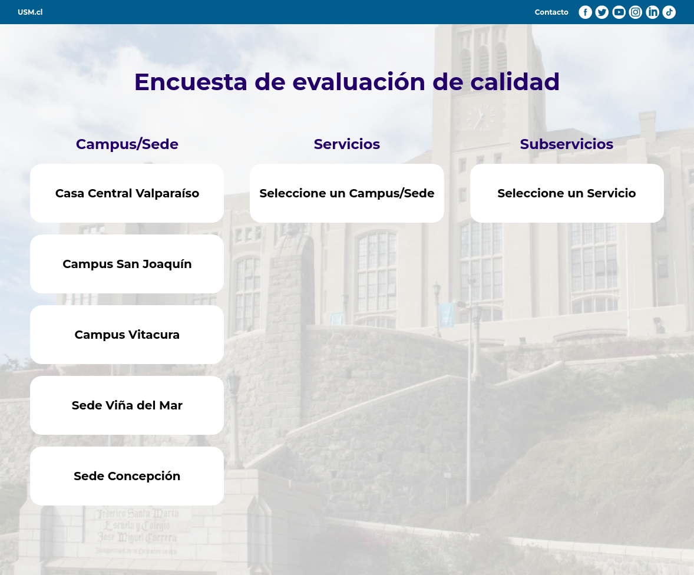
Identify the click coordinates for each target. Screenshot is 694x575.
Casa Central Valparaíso (127, 193)
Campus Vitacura (127, 335)
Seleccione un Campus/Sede (346, 193)
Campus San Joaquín (127, 264)
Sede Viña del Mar (127, 405)
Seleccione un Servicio (566, 193)
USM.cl (30, 12)
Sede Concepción (127, 476)
